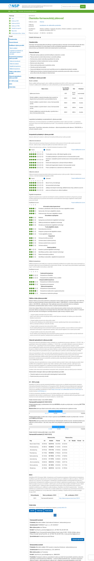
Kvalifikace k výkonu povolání (16, 45)
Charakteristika (13, 39)
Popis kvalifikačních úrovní (78, 149)
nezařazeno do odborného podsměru (50, 25)
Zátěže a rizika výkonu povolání (15, 72)
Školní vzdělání (13, 48)
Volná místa (12, 87)
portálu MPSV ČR (61, 507)
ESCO (10, 84)
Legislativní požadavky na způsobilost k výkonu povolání (16, 52)
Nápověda (13, 30)
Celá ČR (32, 510)
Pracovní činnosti (13, 42)
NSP (9, 11)
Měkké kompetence (15, 68)
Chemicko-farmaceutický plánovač (27, 11)
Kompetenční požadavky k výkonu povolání (16, 57)
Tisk (11, 18)
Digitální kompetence (15, 66)
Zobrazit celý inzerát (77, 539)
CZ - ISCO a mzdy (13, 81)
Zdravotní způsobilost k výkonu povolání (15, 77)
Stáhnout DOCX (14, 23)
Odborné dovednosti (15, 61)
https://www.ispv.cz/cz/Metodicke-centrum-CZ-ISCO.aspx (66, 389)
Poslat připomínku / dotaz (17, 33)
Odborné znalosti (14, 63)
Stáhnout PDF (14, 21)
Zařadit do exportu (15, 28)
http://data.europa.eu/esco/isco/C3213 (69, 498)
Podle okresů (48, 510)
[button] (52, 515)
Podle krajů (40, 510)
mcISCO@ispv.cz (42, 391)
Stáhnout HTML (14, 26)
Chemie (14, 11)
